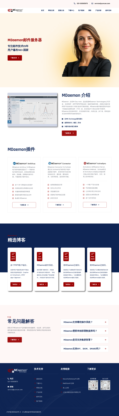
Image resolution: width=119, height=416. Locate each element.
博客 (89, 10)
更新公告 (61, 10)
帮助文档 (51, 10)
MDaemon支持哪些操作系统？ (78, 323)
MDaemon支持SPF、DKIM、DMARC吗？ (82, 349)
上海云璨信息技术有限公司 (72, 392)
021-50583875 (82, 3)
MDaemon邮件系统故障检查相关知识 (52, 265)
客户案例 (81, 10)
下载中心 (71, 10)
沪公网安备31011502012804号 (31, 412)
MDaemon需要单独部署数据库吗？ (80, 332)
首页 (42, 10)
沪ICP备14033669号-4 (14, 412)
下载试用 (14, 58)
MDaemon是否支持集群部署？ (78, 341)
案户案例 (39, 401)
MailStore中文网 (68, 383)
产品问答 (98, 10)
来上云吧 (66, 388)
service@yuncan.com (102, 3)
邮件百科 (108, 10)
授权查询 (39, 379)
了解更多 (70, 133)
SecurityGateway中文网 (71, 379)
